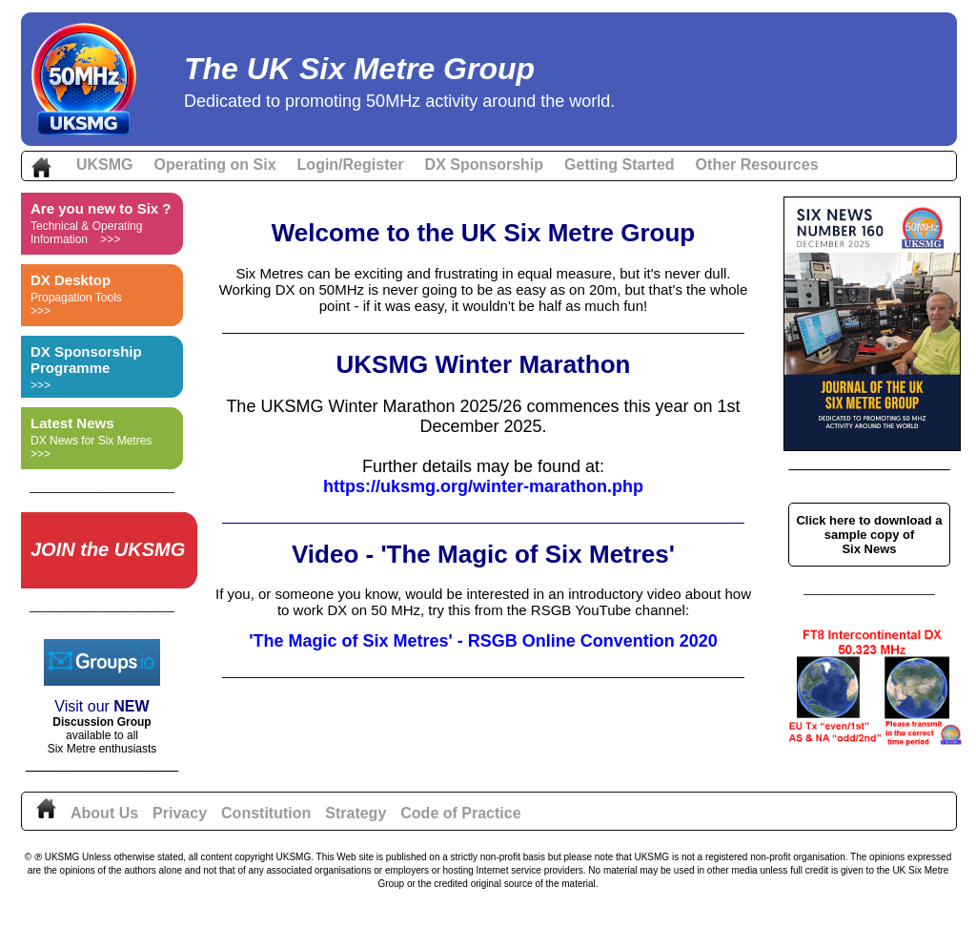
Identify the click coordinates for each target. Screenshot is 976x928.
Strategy (355, 813)
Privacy (179, 813)
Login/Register (350, 164)
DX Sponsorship (484, 164)
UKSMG (104, 164)
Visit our (83, 706)
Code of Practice (460, 813)
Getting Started (619, 164)
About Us (104, 813)
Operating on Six (215, 164)
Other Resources (757, 164)
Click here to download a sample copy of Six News (869, 534)
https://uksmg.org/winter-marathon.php (483, 486)
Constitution (266, 813)
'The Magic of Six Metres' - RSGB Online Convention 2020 (483, 640)
